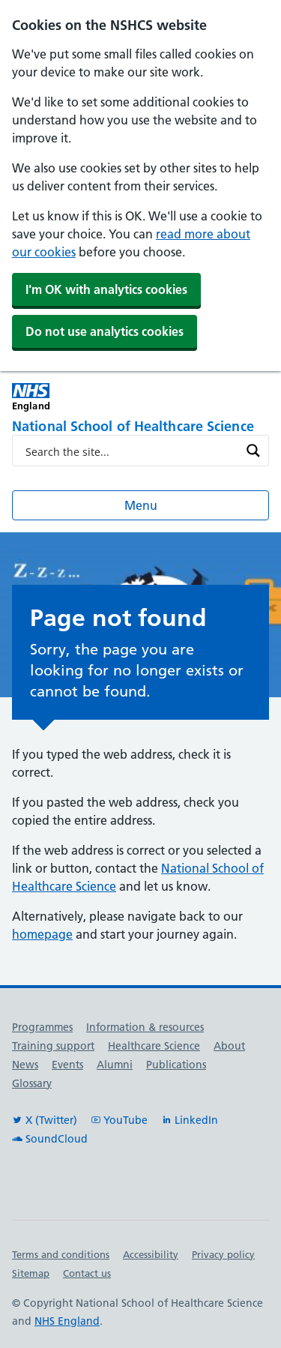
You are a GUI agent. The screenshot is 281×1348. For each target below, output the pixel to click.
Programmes (42, 1027)
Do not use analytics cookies (104, 331)
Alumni (115, 1064)
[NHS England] (76, 397)
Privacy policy (223, 1254)
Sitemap (30, 1273)
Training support (53, 1046)
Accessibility (150, 1254)
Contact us (87, 1273)
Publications (176, 1064)
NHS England (67, 1321)
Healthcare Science (154, 1046)
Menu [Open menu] (140, 505)
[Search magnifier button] (253, 450)
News (25, 1064)
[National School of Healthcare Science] (140, 427)
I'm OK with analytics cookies (106, 289)
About (229, 1046)
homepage (42, 934)
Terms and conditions (60, 1254)
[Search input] (130, 450)
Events (67, 1064)
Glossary (32, 1083)
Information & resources (145, 1027)
